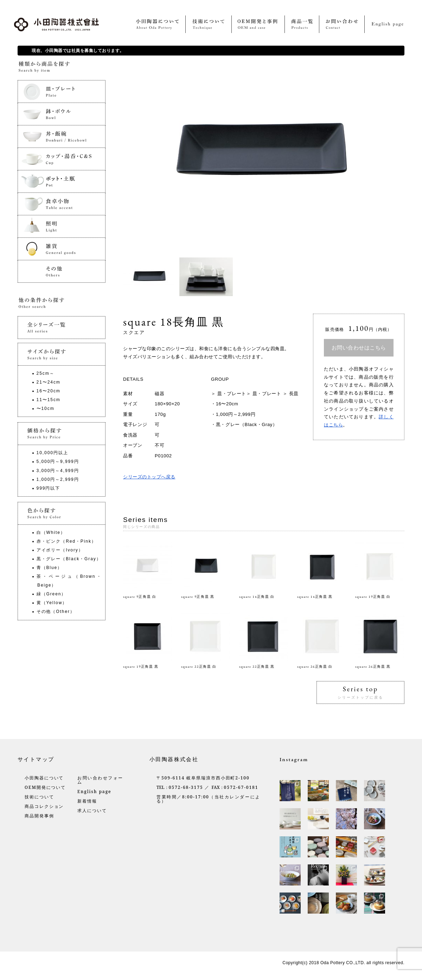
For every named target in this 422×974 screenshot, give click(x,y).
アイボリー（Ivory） (60, 550)
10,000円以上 (52, 452)
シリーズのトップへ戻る (149, 476)
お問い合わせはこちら (359, 347)
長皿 (294, 393)
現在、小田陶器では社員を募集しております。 (78, 50)
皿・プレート (231, 393)
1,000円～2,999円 (236, 414)
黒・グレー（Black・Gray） (246, 424)
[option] (151, 276)
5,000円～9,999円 (58, 461)
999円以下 (48, 488)
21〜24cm (48, 382)
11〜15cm (48, 399)
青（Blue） (49, 567)
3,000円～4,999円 (58, 470)
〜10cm (46, 408)
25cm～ (46, 373)
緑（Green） (51, 593)
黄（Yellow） (52, 602)
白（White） (51, 532)
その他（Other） (56, 611)
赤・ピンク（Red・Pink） (66, 541)
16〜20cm (227, 403)
